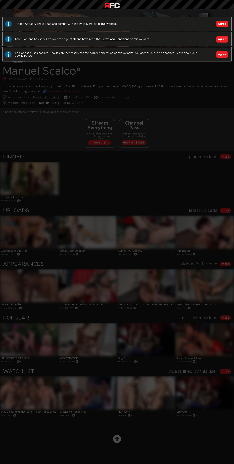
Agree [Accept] (222, 24)
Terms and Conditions (115, 39)
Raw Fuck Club (112, 5)
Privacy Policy (88, 24)
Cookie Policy (23, 55)
